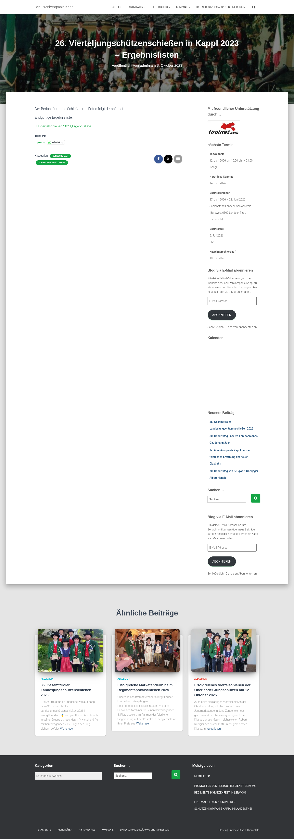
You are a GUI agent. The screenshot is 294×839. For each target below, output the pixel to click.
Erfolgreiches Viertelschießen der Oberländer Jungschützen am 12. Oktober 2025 (222, 690)
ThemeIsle (253, 830)
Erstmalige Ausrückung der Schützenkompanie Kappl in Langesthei (223, 805)
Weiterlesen (67, 728)
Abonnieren (221, 315)
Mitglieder (202, 776)
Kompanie (183, 7)
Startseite (116, 7)
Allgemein (47, 678)
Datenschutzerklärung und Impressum (220, 7)
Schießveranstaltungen (52, 162)
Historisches (161, 7)
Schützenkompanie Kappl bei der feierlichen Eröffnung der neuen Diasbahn (230, 457)
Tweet (41, 142)
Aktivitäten (137, 7)
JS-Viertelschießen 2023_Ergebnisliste (64, 126)
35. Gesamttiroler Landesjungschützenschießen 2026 (66, 690)
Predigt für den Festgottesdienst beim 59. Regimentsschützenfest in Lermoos (225, 789)
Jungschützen (60, 156)
